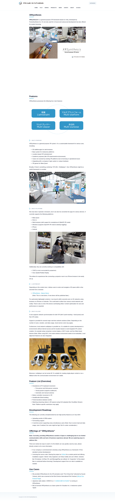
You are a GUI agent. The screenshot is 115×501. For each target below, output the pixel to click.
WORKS (47, 7)
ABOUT (72, 7)
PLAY (41, 7)
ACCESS (78, 7)
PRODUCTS (54, 7)
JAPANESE (92, 3)
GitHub (64, 454)
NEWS (60, 7)
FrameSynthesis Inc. (33, 496)
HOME (36, 7)
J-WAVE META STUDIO (62, 481)
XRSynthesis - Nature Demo (40, 293)
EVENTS (66, 7)
